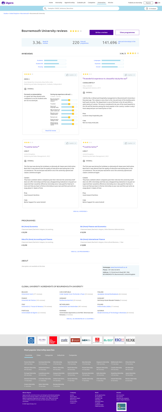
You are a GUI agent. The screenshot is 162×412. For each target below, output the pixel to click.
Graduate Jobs (98, 398)
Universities (101, 2)
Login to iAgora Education (122, 399)
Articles (110, 2)
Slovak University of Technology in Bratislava (111, 313)
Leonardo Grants (99, 404)
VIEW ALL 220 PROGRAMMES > (80, 251)
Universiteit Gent (27, 294)
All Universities (120, 395)
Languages (97, 60)
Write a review (101, 32)
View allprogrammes (84, 42)
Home (51, 2)
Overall (98, 67)
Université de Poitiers (29, 300)
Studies (6, 13)
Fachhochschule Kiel (66, 300)
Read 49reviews (45, 42)
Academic (40, 60)
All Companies (98, 396)
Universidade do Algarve (29, 313)
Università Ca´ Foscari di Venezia (32, 306)
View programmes (127, 32)
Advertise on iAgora (75, 398)
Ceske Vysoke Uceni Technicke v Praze (72, 294)
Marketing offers (99, 401)
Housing (40, 67)
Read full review (50, 130)
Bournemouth (25, 13)
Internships (98, 399)
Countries (28, 355)
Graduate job (81, 2)
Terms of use (73, 399)
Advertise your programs (122, 398)
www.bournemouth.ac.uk (119, 267)
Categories (49, 355)
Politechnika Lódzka (104, 306)
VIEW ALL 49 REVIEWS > (80, 211)
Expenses (98, 63)
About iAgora (73, 396)
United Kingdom (14, 13)
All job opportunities (100, 395)
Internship (58, 2)
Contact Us (73, 403)
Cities (39, 355)
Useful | (71, 74)
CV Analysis (151, 8)
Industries (60, 355)
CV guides (97, 403)
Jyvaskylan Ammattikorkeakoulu (107, 294)
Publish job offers (99, 406)
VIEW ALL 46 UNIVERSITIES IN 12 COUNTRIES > (80, 319)
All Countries (119, 396)
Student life (39, 63)
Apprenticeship (70, 2)
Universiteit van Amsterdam (69, 306)
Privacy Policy (73, 401)
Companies (91, 2)
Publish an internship (135, 3)
